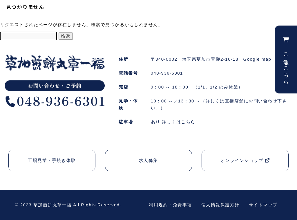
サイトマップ (263, 204)
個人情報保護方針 (220, 204)
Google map (257, 59)
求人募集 (148, 160)
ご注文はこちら (286, 59)
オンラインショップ (245, 160)
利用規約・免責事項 (170, 204)
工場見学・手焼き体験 (52, 160)
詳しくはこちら (178, 121)
